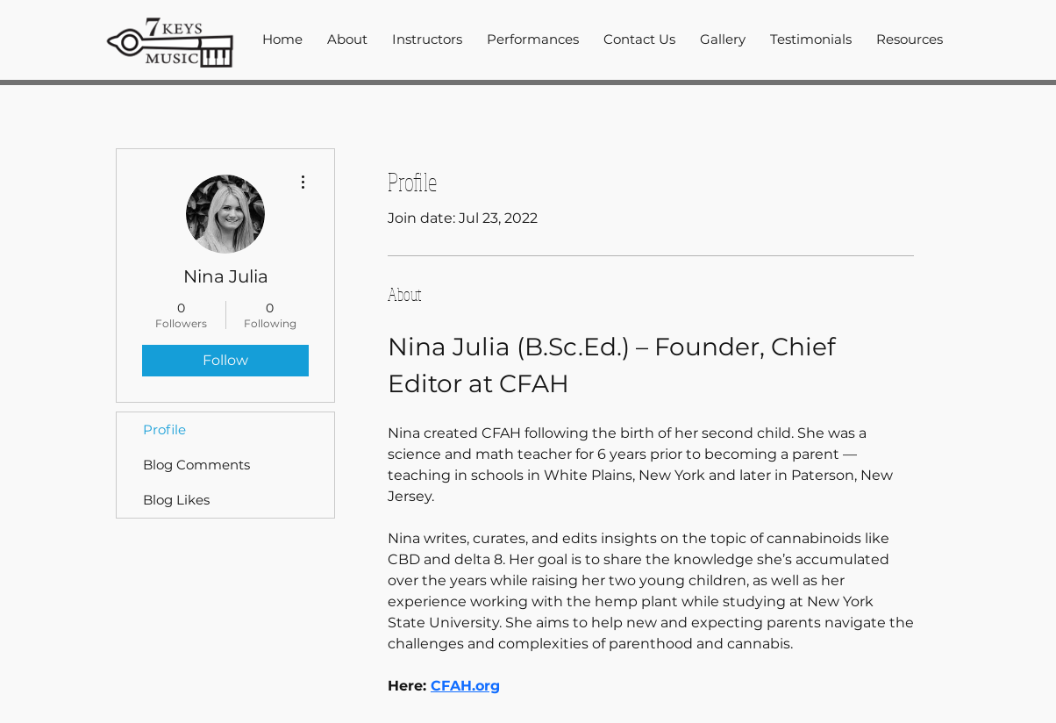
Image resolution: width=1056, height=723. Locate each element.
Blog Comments (196, 464)
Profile (164, 429)
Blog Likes (176, 499)
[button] (427, 39)
